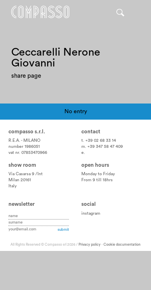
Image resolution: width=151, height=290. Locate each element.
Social (88, 204)
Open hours (95, 165)
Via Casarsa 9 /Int (25, 174)
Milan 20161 (19, 180)
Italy (12, 186)
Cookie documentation (122, 244)
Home (40, 12)
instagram (90, 213)
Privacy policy (90, 244)
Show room (22, 165)
